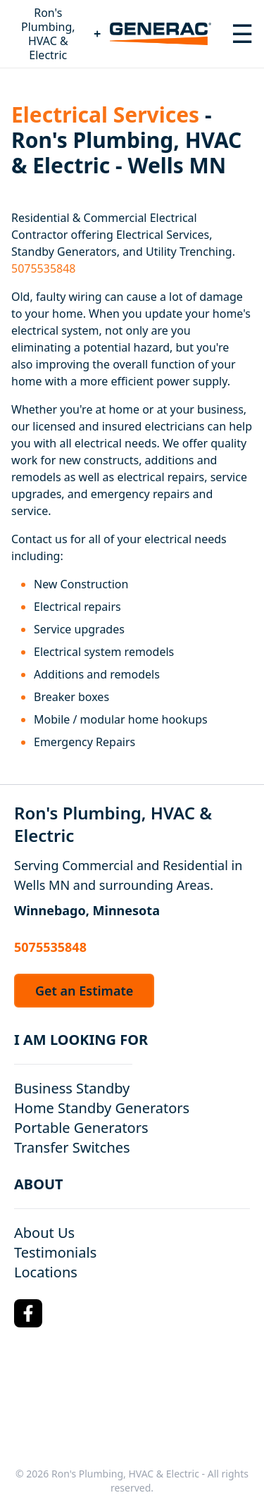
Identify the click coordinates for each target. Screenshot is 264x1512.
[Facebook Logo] (28, 1313)
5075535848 (43, 268)
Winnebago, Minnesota (87, 910)
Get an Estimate (84, 990)
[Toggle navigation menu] (242, 34)
